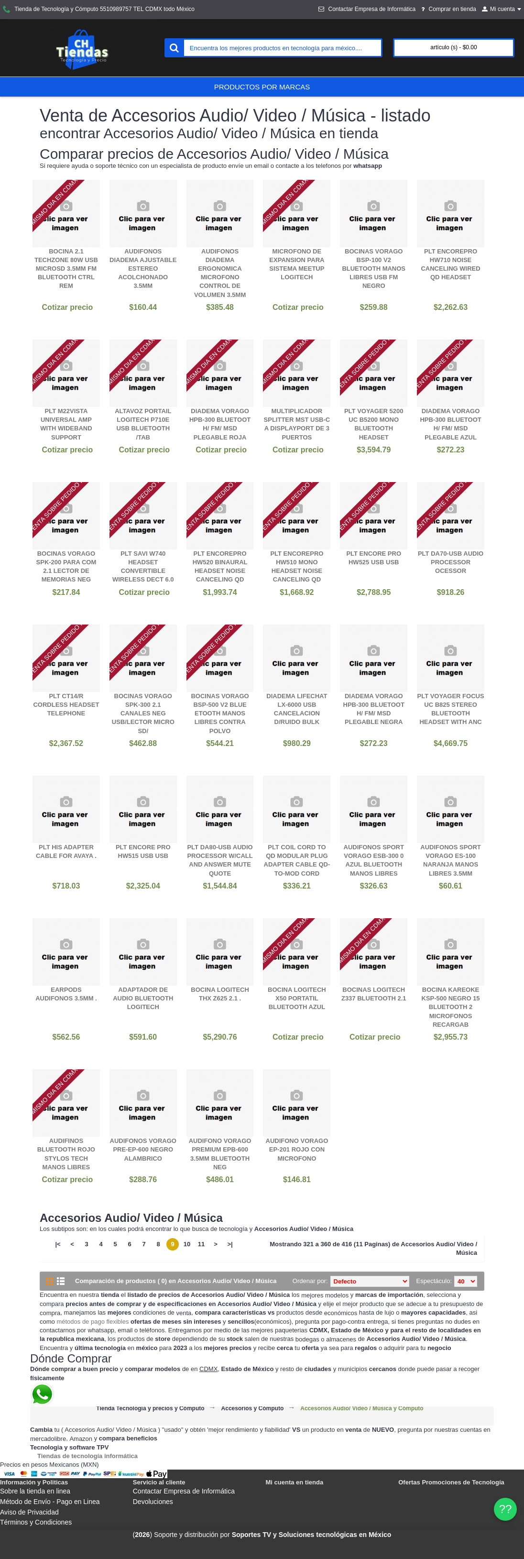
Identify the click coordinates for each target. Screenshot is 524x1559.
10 (187, 1244)
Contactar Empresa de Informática (184, 1491)
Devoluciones (153, 1501)
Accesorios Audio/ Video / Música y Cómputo (361, 1408)
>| (229, 1244)
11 (201, 1244)
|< (57, 1244)
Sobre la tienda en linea (35, 1491)
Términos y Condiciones (36, 1522)
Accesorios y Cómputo (252, 1408)
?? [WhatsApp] (505, 1509)
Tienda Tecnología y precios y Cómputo (150, 1408)
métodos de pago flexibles (92, 1321)
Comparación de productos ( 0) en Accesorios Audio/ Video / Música (175, 1281)
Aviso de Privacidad (29, 1512)
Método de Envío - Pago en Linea (50, 1501)
